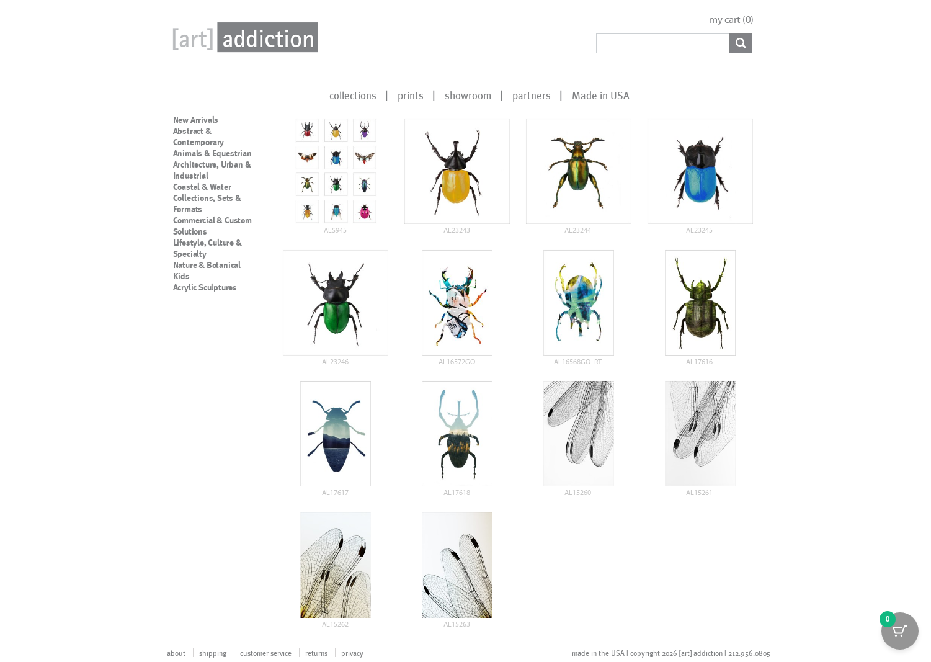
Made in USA (601, 95)
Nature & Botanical (207, 265)
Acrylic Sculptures (205, 287)
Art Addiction (243, 37)
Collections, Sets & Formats (207, 203)
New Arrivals (196, 120)
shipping (212, 652)
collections (352, 95)
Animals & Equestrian (212, 153)
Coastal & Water (202, 187)
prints (411, 95)
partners (531, 95)
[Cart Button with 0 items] (900, 631)
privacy (352, 652)
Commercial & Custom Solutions (212, 225)
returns (316, 652)
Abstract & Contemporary (199, 136)
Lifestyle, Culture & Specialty (207, 248)
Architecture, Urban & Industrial (212, 170)
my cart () (731, 19)
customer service (266, 652)
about (176, 652)
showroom (468, 95)
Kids (181, 276)
